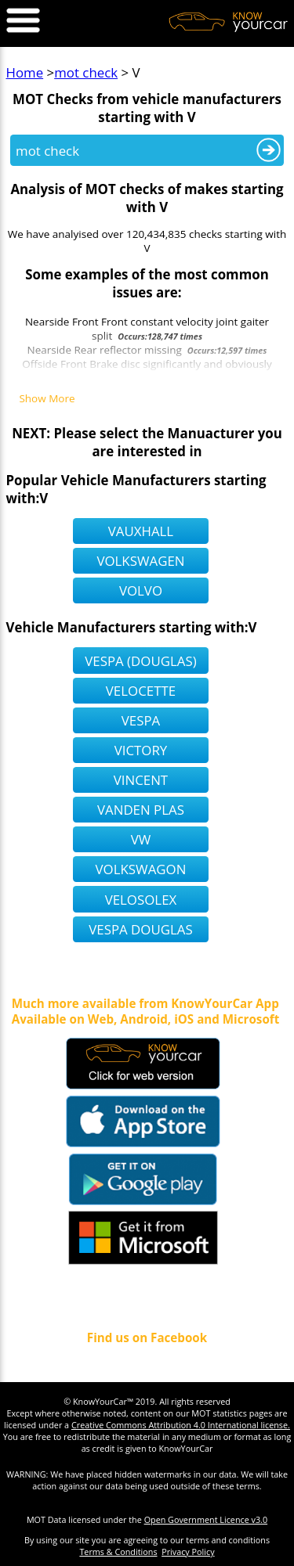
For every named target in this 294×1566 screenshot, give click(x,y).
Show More (46, 399)
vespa (141, 720)
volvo (140, 590)
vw (141, 839)
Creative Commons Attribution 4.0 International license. (180, 1425)
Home (25, 72)
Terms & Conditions (118, 1551)
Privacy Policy (188, 1551)
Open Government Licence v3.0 (206, 1519)
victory (141, 750)
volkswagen (140, 561)
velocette (141, 691)
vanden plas (140, 810)
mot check (86, 72)
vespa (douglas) (140, 661)
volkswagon (141, 869)
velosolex (141, 900)
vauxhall (140, 531)
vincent (141, 780)
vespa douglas (140, 929)
